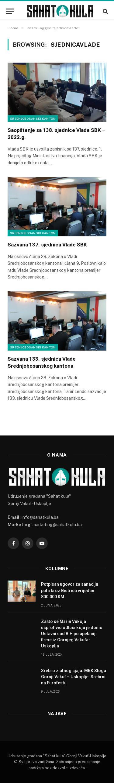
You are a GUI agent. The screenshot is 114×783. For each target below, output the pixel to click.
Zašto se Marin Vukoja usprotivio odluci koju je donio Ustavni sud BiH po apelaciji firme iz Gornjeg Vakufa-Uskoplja (71, 633)
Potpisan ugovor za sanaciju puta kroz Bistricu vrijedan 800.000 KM (69, 590)
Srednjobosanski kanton (33, 118)
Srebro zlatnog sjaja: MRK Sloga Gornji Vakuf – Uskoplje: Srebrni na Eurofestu (73, 676)
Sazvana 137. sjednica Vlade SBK (48, 245)
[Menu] (10, 11)
